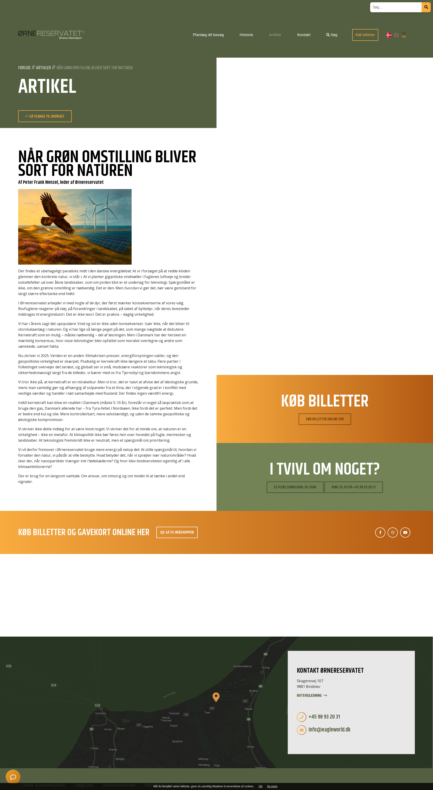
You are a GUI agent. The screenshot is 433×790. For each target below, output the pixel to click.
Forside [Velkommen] (24, 68)
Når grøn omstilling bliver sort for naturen (95, 68)
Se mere (272, 786)
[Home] (51, 35)
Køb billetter (365, 35)
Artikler (43, 68)
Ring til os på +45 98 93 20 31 (354, 487)
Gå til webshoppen (177, 532)
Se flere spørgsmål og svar (295, 487)
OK (261, 786)
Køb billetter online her (325, 419)
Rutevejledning (312, 696)
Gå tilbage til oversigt (44, 116)
